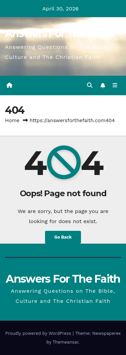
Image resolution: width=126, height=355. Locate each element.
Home (12, 120)
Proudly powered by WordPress (39, 333)
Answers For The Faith (58, 33)
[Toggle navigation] (115, 85)
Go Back (63, 237)
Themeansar (66, 342)
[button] (89, 85)
